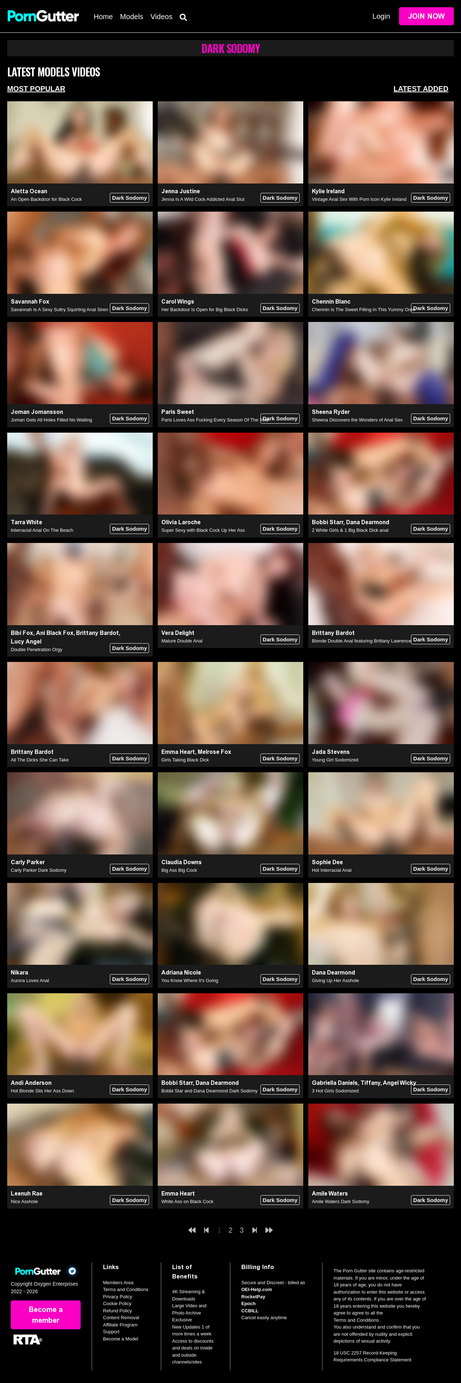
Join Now (426, 16)
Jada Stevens (331, 751)
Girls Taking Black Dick (185, 760)
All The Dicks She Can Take (40, 760)
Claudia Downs (181, 862)
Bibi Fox (22, 632)
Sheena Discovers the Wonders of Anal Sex (357, 420)
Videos (162, 17)
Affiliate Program (120, 1324)
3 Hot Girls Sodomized (335, 1090)
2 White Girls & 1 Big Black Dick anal (350, 530)
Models (131, 17)
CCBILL (250, 1310)
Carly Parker (28, 862)
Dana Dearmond (367, 522)
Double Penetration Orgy (36, 649)
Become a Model (120, 1339)
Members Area (118, 1282)
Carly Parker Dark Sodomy (39, 870)
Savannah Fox (30, 301)
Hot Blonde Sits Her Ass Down (42, 1090)
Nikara (19, 972)
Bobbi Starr (327, 522)
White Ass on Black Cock (187, 1201)
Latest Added (421, 89)
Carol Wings (177, 301)
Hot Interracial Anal (332, 870)
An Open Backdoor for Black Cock (46, 199)
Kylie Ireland (328, 191)
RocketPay (253, 1296)
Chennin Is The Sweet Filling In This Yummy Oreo (363, 309)
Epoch (248, 1303)
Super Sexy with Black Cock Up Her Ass (203, 530)
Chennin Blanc (331, 301)
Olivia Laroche (181, 522)
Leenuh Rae (26, 1193)
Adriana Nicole (181, 972)
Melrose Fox (214, 751)
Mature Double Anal (181, 641)
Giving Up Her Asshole (335, 980)
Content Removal (121, 1317)
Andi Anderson (31, 1082)
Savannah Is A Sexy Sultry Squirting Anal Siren (59, 309)
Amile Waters (330, 1193)
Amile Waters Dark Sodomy (340, 1201)
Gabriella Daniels (335, 1082)
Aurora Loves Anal (30, 980)
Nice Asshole (24, 1201)
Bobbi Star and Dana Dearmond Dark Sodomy (209, 1090)
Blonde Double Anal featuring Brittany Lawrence (361, 641)
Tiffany (370, 1082)
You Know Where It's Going (189, 980)
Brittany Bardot (97, 632)
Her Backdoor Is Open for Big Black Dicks (204, 309)
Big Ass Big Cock (179, 870)
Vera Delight (177, 632)
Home (103, 17)
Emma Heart (178, 751)
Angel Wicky (399, 1082)
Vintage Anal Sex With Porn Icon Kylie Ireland (359, 199)
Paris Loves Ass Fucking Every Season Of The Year (215, 420)
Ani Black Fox (54, 632)
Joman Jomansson (37, 411)
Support (111, 1331)
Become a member (46, 1315)
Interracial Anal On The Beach (42, 530)
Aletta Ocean (29, 191)
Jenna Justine (180, 191)
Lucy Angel (26, 641)
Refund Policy (117, 1310)
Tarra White (26, 522)
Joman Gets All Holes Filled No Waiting (51, 420)
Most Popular (36, 89)
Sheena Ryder (331, 411)
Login (381, 16)
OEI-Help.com (256, 1289)
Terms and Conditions (125, 1289)
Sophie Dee (327, 862)
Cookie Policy (117, 1303)
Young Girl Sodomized (335, 760)
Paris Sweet (177, 411)
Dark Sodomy (129, 198)
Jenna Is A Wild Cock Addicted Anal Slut (203, 199)
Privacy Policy (117, 1296)
